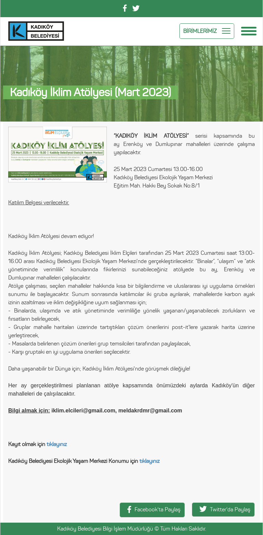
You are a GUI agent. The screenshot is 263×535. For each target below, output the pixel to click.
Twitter (136, 8)
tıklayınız (57, 444)
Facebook (125, 8)
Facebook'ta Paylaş (153, 509)
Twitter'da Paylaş (225, 509)
